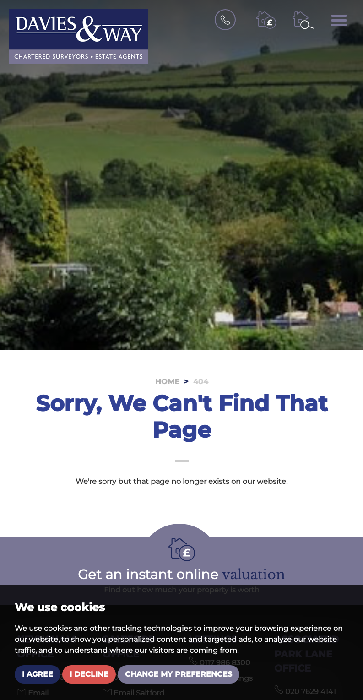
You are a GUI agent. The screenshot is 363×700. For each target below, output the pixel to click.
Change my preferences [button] (178, 674)
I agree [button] (37, 674)
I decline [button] (89, 674)
